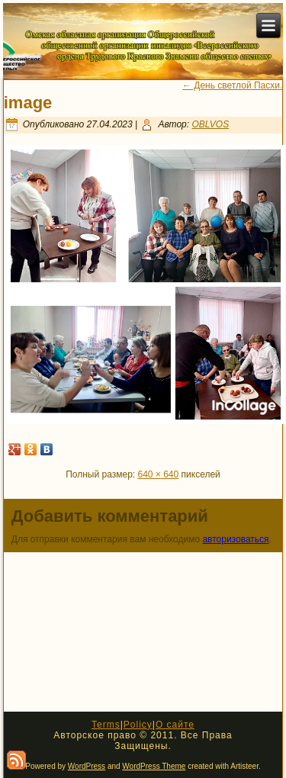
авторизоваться (235, 539)
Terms (106, 724)
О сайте (175, 724)
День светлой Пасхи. (232, 85)
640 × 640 (158, 474)
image (28, 102)
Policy (138, 724)
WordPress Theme (153, 766)
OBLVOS (210, 124)
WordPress (86, 766)
